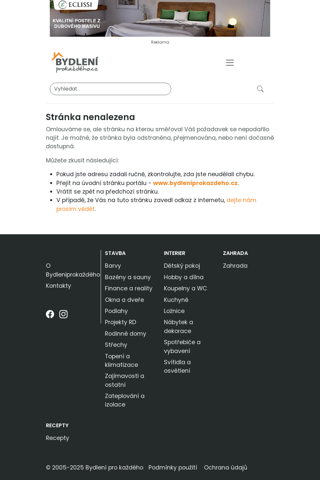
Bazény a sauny (128, 277)
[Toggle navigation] (230, 62)
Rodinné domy (125, 334)
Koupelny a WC (185, 288)
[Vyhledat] (110, 89)
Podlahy (116, 311)
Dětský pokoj (182, 266)
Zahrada (235, 253)
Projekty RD (120, 322)
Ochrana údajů (225, 467)
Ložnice (174, 311)
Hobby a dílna (184, 277)
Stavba (115, 253)
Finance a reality (128, 288)
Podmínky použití (173, 467)
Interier (174, 253)
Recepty (57, 425)
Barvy (113, 266)
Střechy (116, 345)
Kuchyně (176, 300)
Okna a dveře (124, 300)
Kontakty (58, 286)
